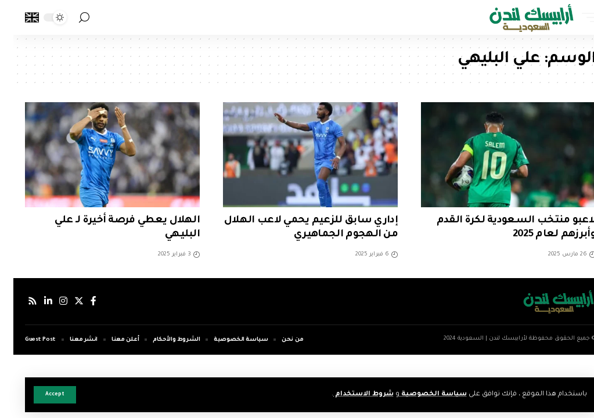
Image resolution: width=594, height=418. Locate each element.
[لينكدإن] (35, 301)
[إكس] (65, 301)
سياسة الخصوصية (419, 394)
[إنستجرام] (50, 301)
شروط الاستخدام (349, 394)
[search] (71, 18)
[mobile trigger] (572, 17)
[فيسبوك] (80, 301)
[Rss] (19, 301)
